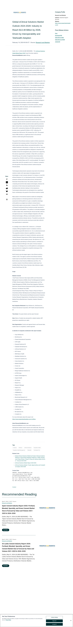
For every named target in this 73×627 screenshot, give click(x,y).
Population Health (37, 447)
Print (56, 33)
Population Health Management (19, 450)
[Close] (70, 621)
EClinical (20, 447)
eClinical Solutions (27, 447)
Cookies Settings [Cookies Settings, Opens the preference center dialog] (54, 617)
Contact (14, 487)
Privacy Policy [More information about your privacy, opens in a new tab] (8, 620)
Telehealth (29, 450)
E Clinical (14, 447)
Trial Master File (37, 450)
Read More (5, 529)
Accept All (54, 624)
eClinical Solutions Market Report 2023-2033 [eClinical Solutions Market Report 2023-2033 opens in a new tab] (25, 463)
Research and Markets (43, 42)
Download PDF (58, 35)
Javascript (57, 41)
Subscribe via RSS (59, 37)
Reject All (54, 621)
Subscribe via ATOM (60, 39)
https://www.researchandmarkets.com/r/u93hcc (24, 419)
